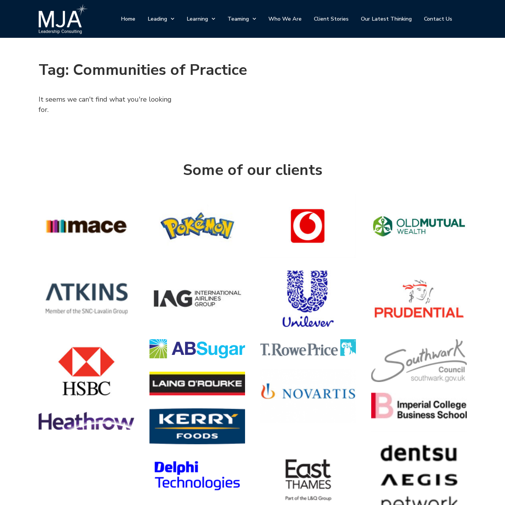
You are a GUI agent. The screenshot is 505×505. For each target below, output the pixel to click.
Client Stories (331, 19)
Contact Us (438, 19)
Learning (201, 18)
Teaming (241, 18)
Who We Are (285, 19)
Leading (161, 18)
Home (128, 19)
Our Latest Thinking (386, 19)
